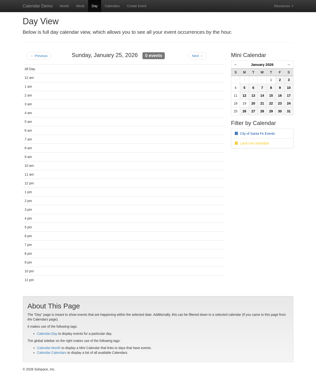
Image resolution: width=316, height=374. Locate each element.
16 (280, 95)
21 (262, 103)
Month (64, 6)
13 (253, 95)
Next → (197, 56)
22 (271, 103)
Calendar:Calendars (52, 353)
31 (289, 111)
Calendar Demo (38, 6)
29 (271, 111)
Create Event (136, 6)
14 (262, 95)
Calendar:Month (49, 348)
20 (253, 103)
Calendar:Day (47, 334)
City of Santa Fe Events (255, 133)
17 (289, 95)
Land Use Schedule (252, 143)
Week (80, 6)
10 (289, 88)
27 (253, 111)
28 (262, 111)
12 (244, 95)
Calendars (112, 6)
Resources (283, 6)
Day (95, 6)
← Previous (38, 56)
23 (280, 103)
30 (280, 111)
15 (271, 95)
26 (244, 111)
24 (289, 103)
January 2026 (262, 64)
